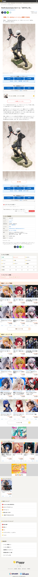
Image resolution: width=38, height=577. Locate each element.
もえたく (21, 90)
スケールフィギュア (11, 9)
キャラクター (28, 260)
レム (4, 530)
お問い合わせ (24, 569)
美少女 (2, 298)
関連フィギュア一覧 (19, 329)
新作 (3, 257)
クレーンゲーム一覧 (7, 555)
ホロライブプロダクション (8, 507)
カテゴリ (27, 257)
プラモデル (9, 413)
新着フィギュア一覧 (6, 335)
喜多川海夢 (5, 524)
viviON (24, 81)
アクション (34, 298)
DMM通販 (29, 78)
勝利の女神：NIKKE (7, 512)
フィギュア (5, 3)
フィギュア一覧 (19, 422)
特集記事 (3, 541)
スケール (8, 298)
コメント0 (35, 11)
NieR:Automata (13, 3)
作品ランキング (5, 501)
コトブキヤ (11, 220)
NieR (9, 3)
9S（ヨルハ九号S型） (19, 3)
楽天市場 (20, 81)
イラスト (5, 319)
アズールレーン (6, 510)
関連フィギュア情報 (6, 283)
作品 (15, 260)
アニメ (5, 298)
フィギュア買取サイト (7, 547)
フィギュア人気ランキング (7, 441)
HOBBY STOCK (16, 277)
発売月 (3, 270)
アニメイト (19, 78)
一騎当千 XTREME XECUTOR (8, 515)
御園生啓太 (14, 225)
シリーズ (3, 260)
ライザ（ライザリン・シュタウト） (9, 532)
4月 (16, 267)
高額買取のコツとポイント (8, 550)
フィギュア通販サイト (7, 544)
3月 (10, 267)
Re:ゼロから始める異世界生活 (8, 504)
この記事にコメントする (19, 101)
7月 (33, 267)
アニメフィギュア (4, 9)
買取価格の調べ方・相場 (7, 552)
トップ (2, 3)
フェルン (5, 535)
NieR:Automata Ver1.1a (19, 228)
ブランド (15, 263)
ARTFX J (10, 222)
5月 (21, 267)
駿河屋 (29, 88)
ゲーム (30, 413)
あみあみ (8, 78)
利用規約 (28, 569)
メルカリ (8, 88)
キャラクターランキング (7, 521)
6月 (27, 267)
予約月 (3, 267)
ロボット (30, 298)
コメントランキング (6, 479)
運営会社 (19, 569)
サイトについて (10, 569)
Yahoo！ (15, 81)
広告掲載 (15, 569)
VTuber (30, 319)
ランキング (16, 257)
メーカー (3, 263)
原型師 (27, 263)
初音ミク (5, 527)
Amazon (11, 81)
